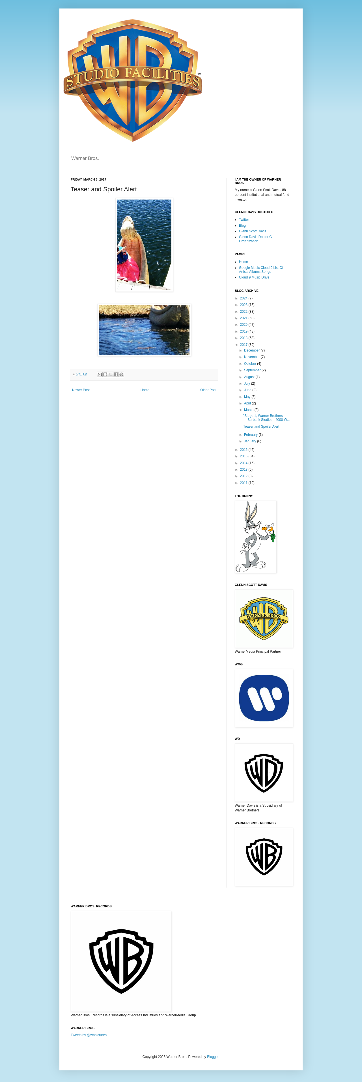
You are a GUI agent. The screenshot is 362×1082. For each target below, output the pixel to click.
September (253, 370)
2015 (244, 456)
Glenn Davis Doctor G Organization (255, 239)
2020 (244, 325)
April (248, 403)
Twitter (244, 220)
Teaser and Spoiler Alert (261, 426)
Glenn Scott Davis (252, 231)
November (252, 357)
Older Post (208, 390)
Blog (242, 226)
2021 (244, 318)
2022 (244, 312)
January (250, 441)
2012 (244, 476)
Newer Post (81, 390)
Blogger (213, 1057)
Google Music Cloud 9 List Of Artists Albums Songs (261, 270)
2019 (244, 331)
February (251, 435)
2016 (244, 450)
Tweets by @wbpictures (89, 1035)
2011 (244, 483)
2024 (244, 298)
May (247, 397)
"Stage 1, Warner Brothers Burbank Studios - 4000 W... (266, 418)
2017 (244, 345)
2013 (244, 470)
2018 (244, 338)
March (249, 410)
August (250, 377)
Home (145, 390)
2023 (244, 305)
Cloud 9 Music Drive (254, 277)
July (247, 383)
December (252, 350)
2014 (244, 463)
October (250, 364)
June (248, 390)
